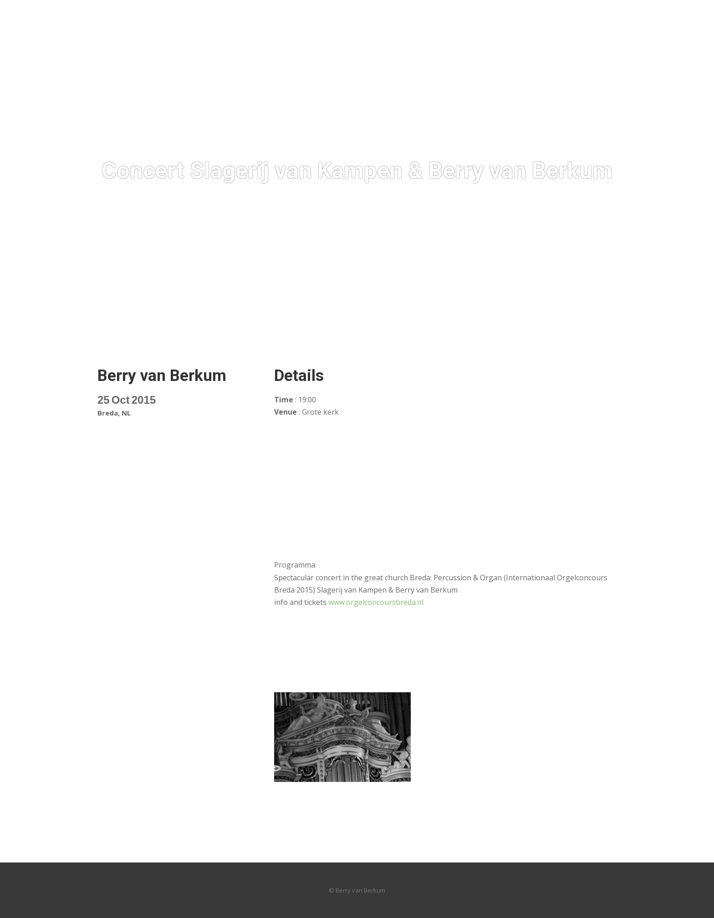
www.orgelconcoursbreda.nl (375, 602)
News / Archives (506, 319)
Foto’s (161, 319)
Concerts (314, 319)
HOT (128, 319)
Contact (564, 319)
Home (96, 319)
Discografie (261, 319)
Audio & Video (438, 319)
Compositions (372, 319)
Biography (206, 319)
